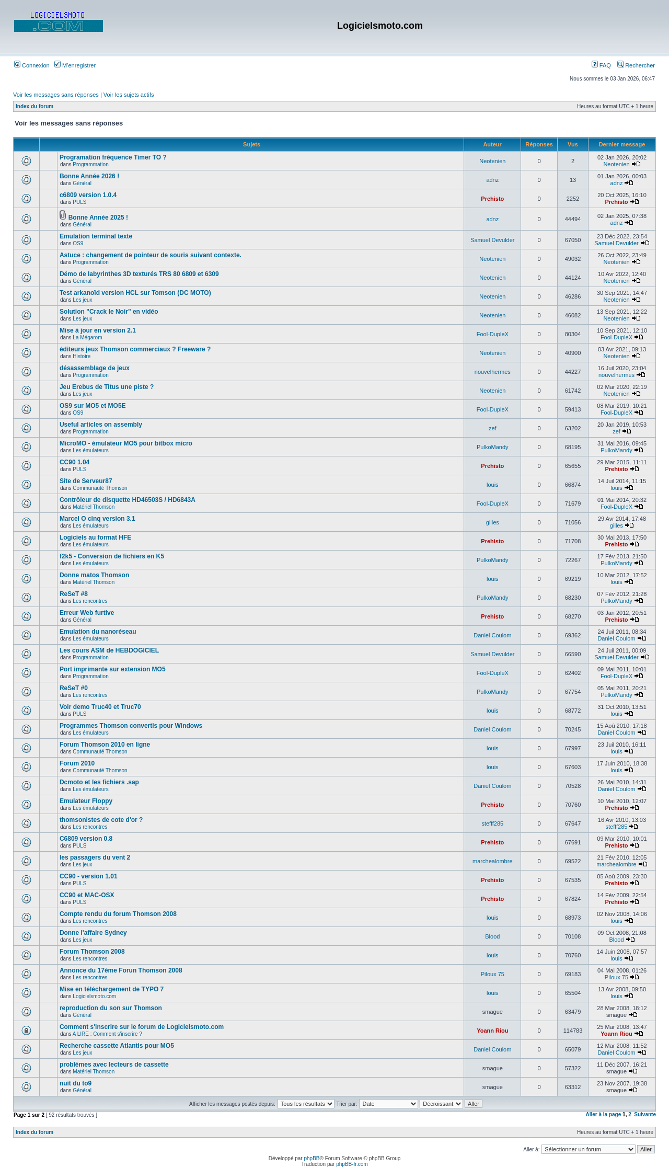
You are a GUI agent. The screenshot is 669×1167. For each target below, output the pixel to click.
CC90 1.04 (74, 462)
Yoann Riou (492, 1030)
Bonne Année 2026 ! (89, 176)
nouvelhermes (493, 372)
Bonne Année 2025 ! (98, 217)
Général (82, 183)
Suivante (645, 1114)
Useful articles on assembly (101, 424)
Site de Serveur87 (86, 481)
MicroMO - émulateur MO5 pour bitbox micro (126, 443)
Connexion (32, 65)
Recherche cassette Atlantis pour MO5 (117, 1045)
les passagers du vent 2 (95, 857)
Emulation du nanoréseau (98, 631)
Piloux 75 (492, 974)
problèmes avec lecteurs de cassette (114, 1064)
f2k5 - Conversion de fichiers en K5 (112, 556)
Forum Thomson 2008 (92, 951)
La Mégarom (87, 337)
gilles (492, 522)
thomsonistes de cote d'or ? (101, 819)
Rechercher (636, 65)
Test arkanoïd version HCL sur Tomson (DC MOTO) (135, 292)
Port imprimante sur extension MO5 (113, 669)
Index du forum (34, 106)
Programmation (90, 164)
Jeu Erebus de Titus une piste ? (107, 387)
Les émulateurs (90, 450)
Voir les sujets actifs (128, 94)
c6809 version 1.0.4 (88, 195)
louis (493, 485)
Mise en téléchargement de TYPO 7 (112, 989)
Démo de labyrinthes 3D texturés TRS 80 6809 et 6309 (139, 274)
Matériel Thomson (93, 507)
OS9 (78, 243)
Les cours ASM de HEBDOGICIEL (109, 650)
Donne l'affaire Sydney (93, 932)
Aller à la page (603, 1114)
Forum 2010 (77, 763)
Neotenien (492, 161)
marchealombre (492, 861)
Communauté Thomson (100, 488)
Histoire (81, 356)
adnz (492, 180)
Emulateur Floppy (86, 801)
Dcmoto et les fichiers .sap (99, 782)
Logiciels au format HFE (95, 537)
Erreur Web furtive (87, 612)
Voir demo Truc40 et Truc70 (100, 707)
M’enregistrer (75, 65)
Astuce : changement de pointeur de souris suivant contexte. (150, 255)
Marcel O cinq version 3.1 (97, 518)
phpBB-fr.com (352, 1164)
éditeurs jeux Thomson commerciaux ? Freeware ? (135, 349)
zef (493, 428)
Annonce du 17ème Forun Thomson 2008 (121, 970)
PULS (79, 202)
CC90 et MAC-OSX (87, 895)
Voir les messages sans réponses (56, 94)
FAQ (601, 65)
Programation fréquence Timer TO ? (113, 157)
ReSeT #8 (74, 594)
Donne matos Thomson (94, 575)
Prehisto (492, 199)
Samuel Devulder (492, 240)
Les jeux (82, 300)
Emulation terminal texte (96, 236)
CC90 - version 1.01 (89, 876)
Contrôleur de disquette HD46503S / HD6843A (127, 500)
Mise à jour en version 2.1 (98, 330)
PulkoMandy (493, 447)
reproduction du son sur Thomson (111, 1008)
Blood (492, 936)
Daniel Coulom (492, 635)
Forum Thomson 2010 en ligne (105, 744)
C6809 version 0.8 (86, 838)
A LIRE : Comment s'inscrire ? (107, 1034)
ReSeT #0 (74, 688)
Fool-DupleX (493, 334)
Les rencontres (90, 601)
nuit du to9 (75, 1083)
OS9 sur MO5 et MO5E (93, 405)
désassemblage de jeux (95, 368)
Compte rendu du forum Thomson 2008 (118, 914)
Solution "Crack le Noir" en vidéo (109, 311)
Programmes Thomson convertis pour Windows (131, 725)
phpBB (311, 1158)
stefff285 (492, 823)
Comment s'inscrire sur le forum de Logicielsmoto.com (142, 1027)
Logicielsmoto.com (94, 996)
